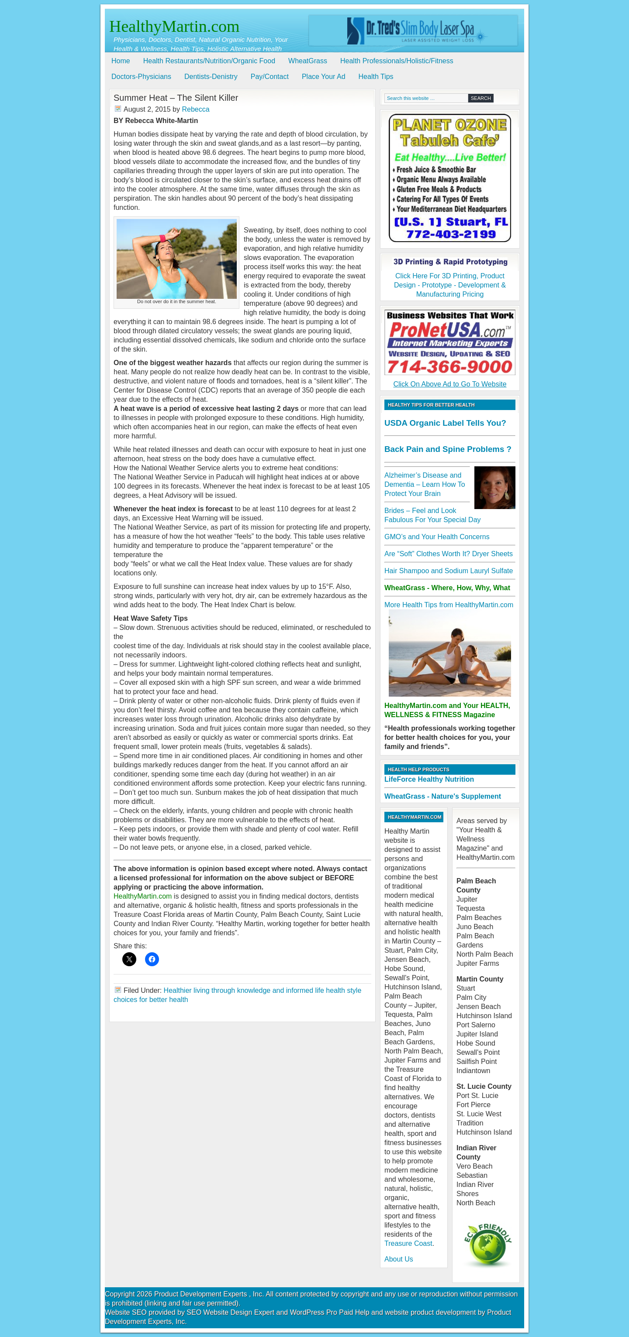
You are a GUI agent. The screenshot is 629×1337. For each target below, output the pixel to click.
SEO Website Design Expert (230, 1312)
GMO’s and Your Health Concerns (437, 536)
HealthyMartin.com (174, 26)
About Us (398, 1259)
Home (120, 61)
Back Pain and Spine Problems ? (447, 449)
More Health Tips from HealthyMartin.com (448, 605)
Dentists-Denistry (211, 76)
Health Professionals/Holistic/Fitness (396, 61)
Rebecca (195, 109)
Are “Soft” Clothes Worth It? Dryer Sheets (448, 553)
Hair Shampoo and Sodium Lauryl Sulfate (448, 570)
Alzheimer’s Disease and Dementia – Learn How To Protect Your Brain (424, 484)
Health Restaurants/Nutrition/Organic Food (209, 61)
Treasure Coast (408, 1243)
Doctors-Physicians (141, 76)
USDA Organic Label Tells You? (445, 422)
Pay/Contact (270, 76)
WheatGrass (307, 61)
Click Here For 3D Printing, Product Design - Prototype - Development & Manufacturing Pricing (450, 277)
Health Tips (376, 76)
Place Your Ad (324, 76)
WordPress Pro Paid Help (330, 1312)
